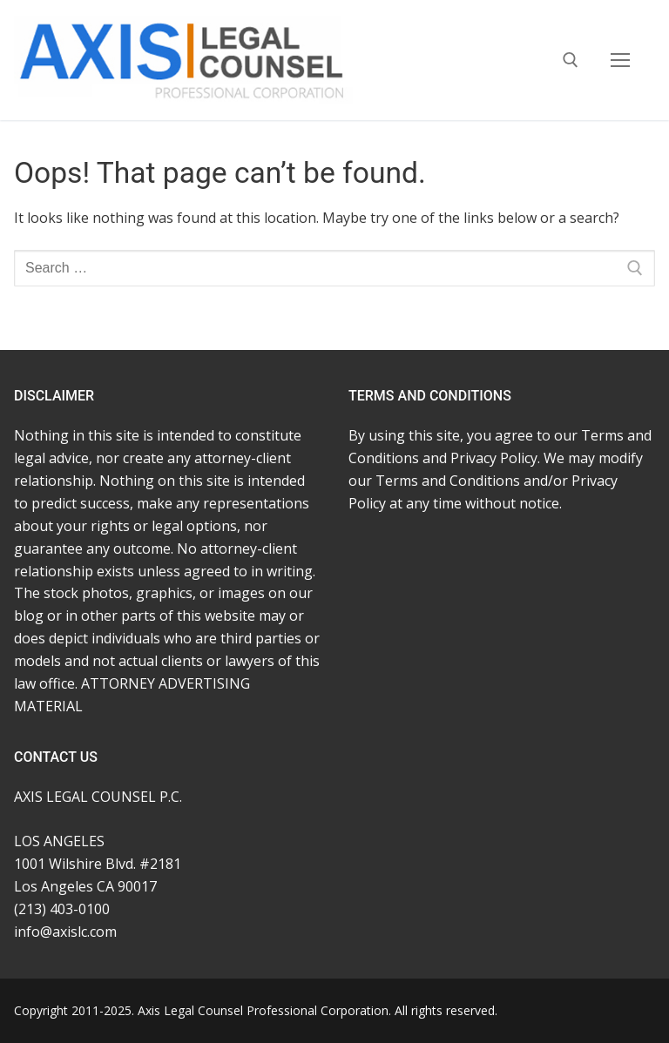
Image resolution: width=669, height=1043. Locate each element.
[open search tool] (570, 60)
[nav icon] (620, 60)
